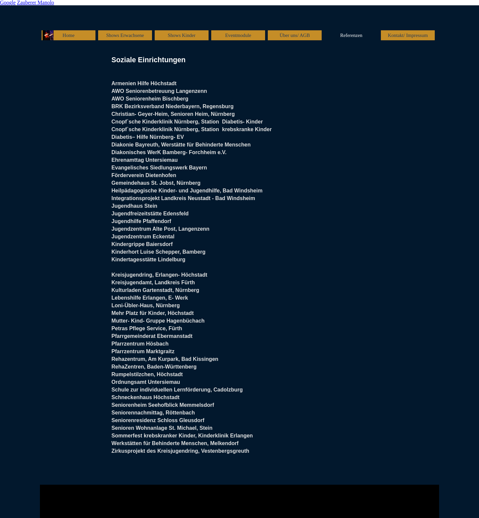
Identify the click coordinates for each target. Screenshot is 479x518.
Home (69, 35)
